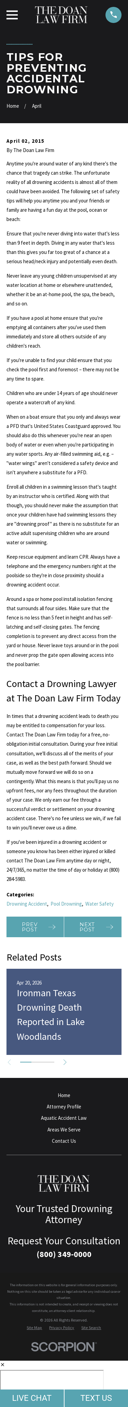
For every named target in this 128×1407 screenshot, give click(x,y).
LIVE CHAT (32, 1398)
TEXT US (96, 1398)
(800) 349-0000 (64, 1254)
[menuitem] (34, 1328)
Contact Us (64, 1141)
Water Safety (99, 903)
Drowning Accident (26, 903)
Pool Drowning (66, 903)
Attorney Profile (64, 1106)
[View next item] (65, 1062)
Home (64, 1095)
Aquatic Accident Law (64, 1118)
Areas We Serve (64, 1129)
